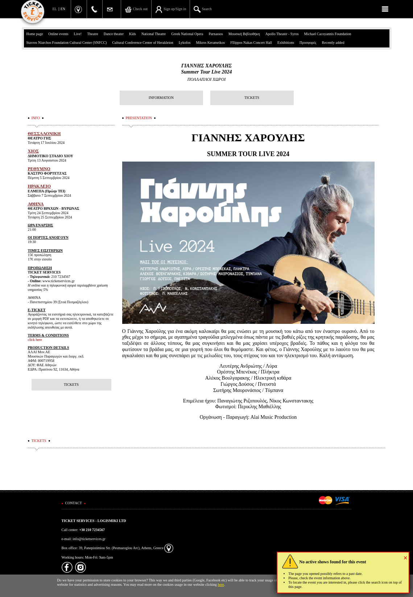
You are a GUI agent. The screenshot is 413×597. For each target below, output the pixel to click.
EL (55, 9)
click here (35, 340)
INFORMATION (161, 98)
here (221, 584)
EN (63, 9)
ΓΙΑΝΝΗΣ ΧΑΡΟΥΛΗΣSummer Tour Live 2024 (206, 69)
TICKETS (251, 98)
